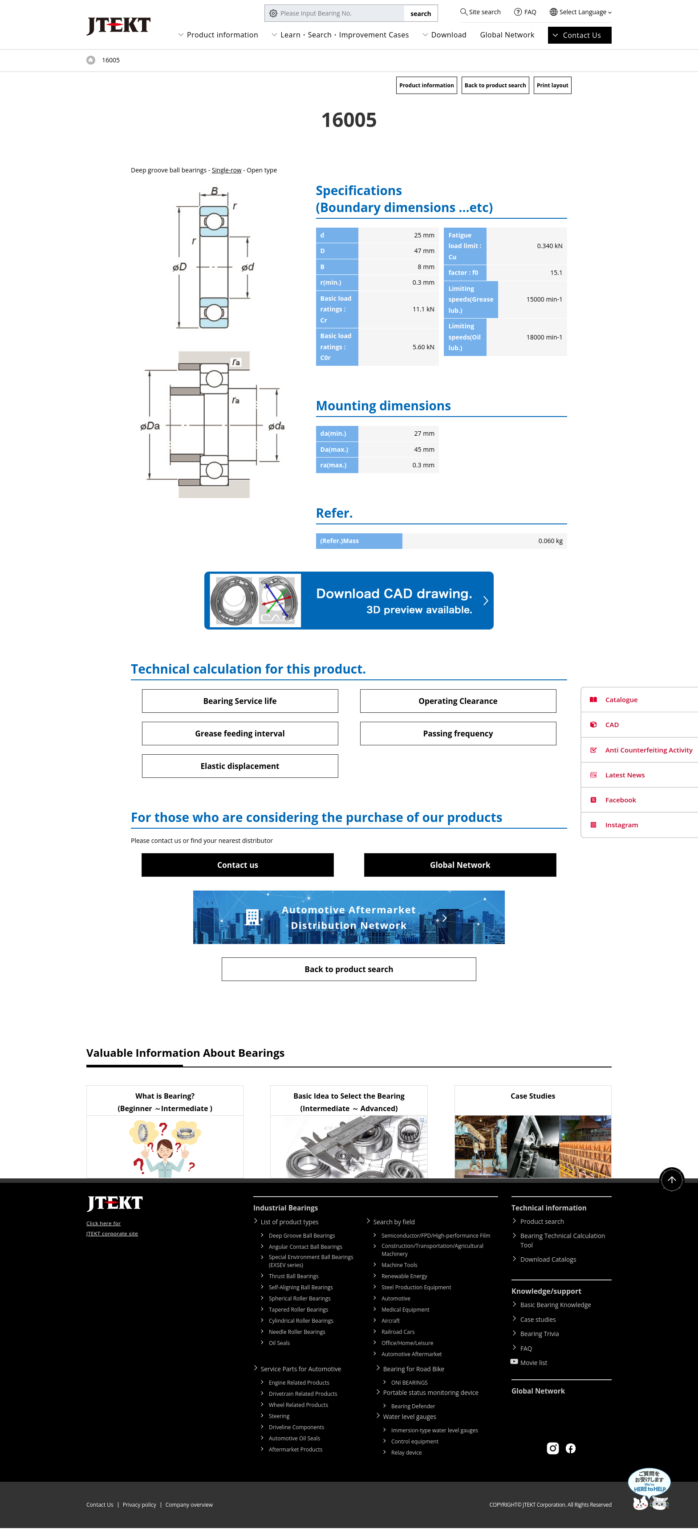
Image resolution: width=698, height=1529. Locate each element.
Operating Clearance (458, 700)
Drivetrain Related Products (303, 1395)
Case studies (538, 1319)
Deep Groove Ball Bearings (302, 1237)
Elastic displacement (240, 766)
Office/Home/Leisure (407, 1345)
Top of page (90, 60)
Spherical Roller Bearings (300, 1300)
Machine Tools (399, 1267)
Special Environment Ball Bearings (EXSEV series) (311, 1263)
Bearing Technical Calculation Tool (562, 1242)
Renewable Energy (404, 1278)
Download (449, 35)
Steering (279, 1417)
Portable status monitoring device (434, 1394)
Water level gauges (412, 1417)
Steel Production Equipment (416, 1289)
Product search (542, 1223)
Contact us (237, 865)
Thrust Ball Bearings (294, 1278)
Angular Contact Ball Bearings (305, 1248)
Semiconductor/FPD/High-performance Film (435, 1237)
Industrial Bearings (287, 1210)
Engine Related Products (299, 1384)
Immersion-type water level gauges (434, 1431)
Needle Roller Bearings (297, 1333)
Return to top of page (671, 1182)
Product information (222, 35)
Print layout (552, 85)
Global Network (507, 35)
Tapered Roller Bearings (299, 1311)
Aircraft (390, 1322)
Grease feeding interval (239, 733)
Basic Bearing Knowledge (556, 1306)
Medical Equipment (405, 1311)
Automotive (395, 1300)
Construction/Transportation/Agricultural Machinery (432, 1251)
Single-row (227, 170)
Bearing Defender (413, 1407)
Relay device (406, 1453)
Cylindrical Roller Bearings (301, 1322)
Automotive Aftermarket (411, 1356)
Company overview (189, 1505)
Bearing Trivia (540, 1332)
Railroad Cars (397, 1333)
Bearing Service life (240, 700)
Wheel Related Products (298, 1406)
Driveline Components (297, 1428)
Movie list (534, 1358)
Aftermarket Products (295, 1451)
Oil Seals (279, 1345)
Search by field (396, 1223)
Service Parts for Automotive (303, 1370)
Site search (485, 12)
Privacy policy (139, 1505)
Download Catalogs (548, 1261)
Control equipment (414, 1442)
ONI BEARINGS (409, 1384)
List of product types (291, 1223)
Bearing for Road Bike (416, 1370)
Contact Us (582, 35)
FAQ (530, 12)
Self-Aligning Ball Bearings (301, 1289)
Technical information (550, 1210)
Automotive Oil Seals (294, 1439)
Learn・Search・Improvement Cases (344, 35)
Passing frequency (458, 733)
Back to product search (495, 85)
